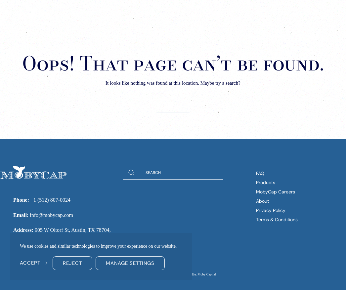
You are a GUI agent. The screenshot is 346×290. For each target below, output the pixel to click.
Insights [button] (187, 13)
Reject (72, 263)
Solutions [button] (148, 13)
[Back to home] (46, 13)
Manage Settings (130, 263)
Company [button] (224, 13)
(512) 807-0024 (303, 13)
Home (116, 13)
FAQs (254, 13)
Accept (30, 263)
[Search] (173, 106)
